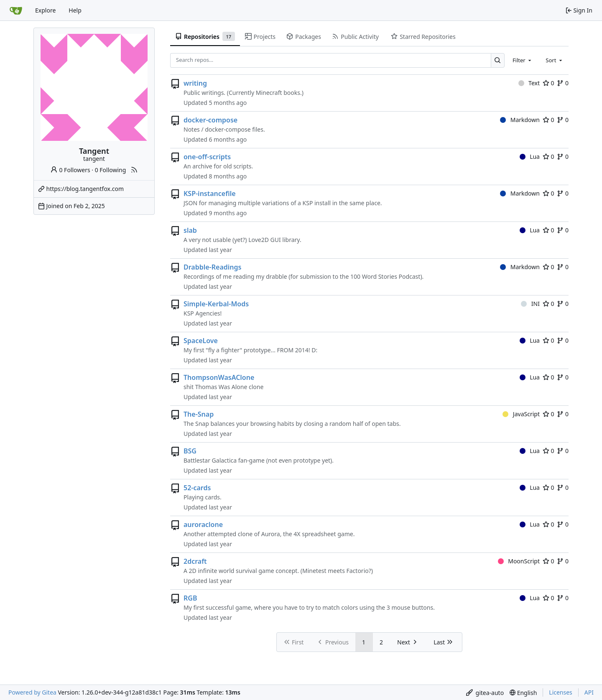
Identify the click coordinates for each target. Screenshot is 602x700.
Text (529, 83)
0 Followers (70, 170)
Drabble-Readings (212, 267)
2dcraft (195, 561)
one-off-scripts (207, 157)
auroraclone (203, 524)
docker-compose (210, 120)
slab (190, 230)
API (589, 692)
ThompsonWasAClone (219, 377)
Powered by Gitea (32, 692)
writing (195, 83)
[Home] (16, 10)
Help (75, 10)
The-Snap (199, 414)
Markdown (520, 120)
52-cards (197, 488)
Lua (530, 156)
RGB (190, 598)
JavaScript (521, 414)
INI (530, 304)
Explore (45, 10)
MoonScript (519, 561)
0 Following (110, 170)
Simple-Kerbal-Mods (216, 304)
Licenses (560, 692)
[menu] (485, 693)
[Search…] (498, 60)
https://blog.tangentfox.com (85, 189)
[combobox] (523, 60)
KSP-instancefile (210, 193)
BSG (190, 451)
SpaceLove (201, 340)
